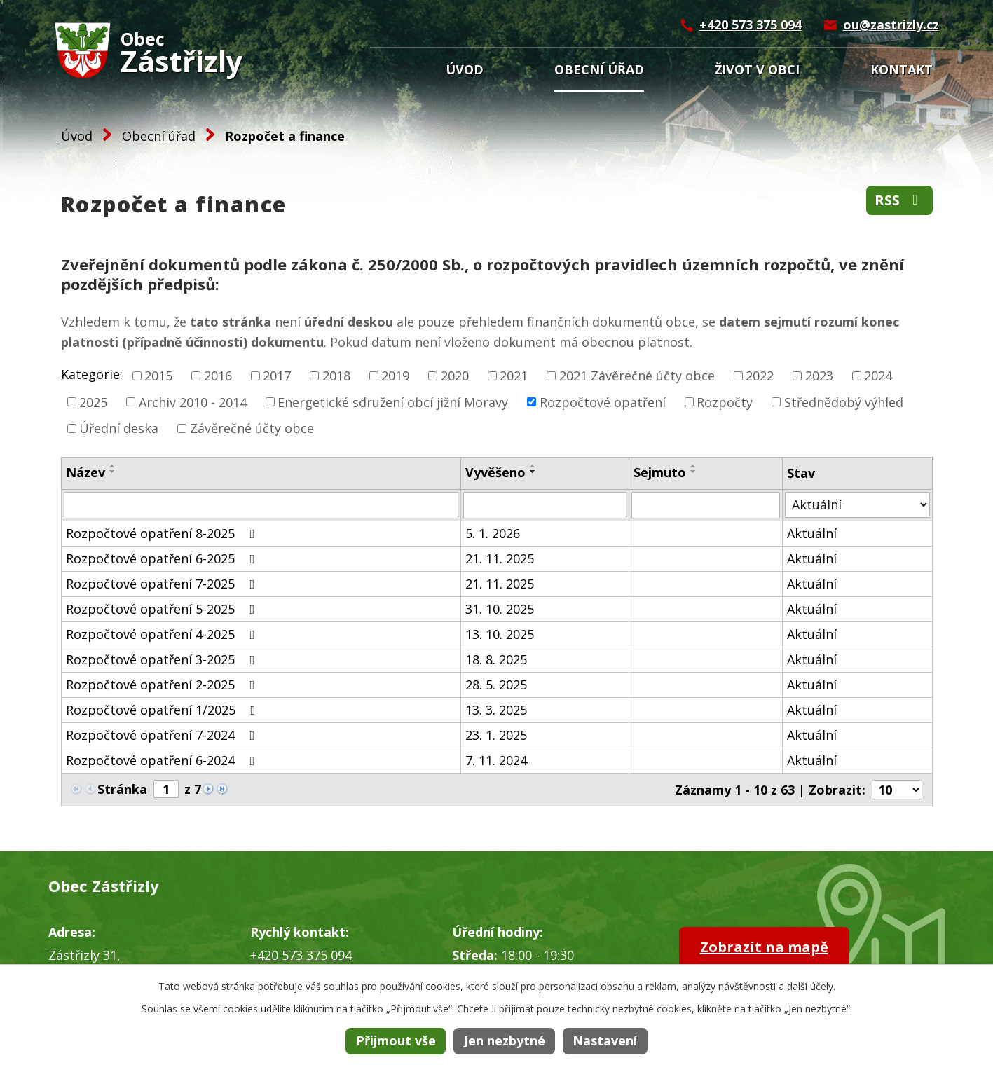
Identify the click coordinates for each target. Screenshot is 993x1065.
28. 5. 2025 (496, 684)
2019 (395, 375)
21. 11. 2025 (499, 558)
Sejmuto (660, 472)
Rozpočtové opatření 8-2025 (163, 533)
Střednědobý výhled (843, 401)
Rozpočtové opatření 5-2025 (163, 608)
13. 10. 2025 (499, 634)
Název (85, 472)
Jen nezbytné (504, 1040)
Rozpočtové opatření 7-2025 (163, 583)
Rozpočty (725, 401)
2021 (514, 375)
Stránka (122, 789)
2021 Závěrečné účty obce (637, 375)
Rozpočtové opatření (603, 401)
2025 (93, 401)
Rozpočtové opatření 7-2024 (163, 735)
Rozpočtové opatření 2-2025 (163, 684)
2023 (819, 375)
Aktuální (812, 533)
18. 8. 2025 (496, 659)
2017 (277, 375)
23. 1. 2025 (496, 735)
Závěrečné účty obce (252, 428)
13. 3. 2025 (496, 709)
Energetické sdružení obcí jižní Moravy (393, 401)
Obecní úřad (599, 69)
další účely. (811, 986)
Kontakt (901, 69)
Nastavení (605, 1040)
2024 (878, 375)
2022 (760, 375)
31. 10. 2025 (499, 608)
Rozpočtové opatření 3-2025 (163, 659)
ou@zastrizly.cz (891, 24)
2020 (455, 375)
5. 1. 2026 (492, 533)
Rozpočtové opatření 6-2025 (163, 558)
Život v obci (757, 69)
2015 (158, 375)
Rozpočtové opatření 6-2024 (163, 760)
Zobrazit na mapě (764, 946)
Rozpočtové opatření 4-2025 (163, 634)
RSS (899, 200)
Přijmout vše (396, 1040)
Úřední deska (118, 428)
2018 (336, 375)
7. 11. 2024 (496, 760)
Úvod (465, 69)
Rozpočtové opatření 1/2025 (163, 709)
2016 (218, 375)
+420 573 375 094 (750, 24)
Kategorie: (92, 374)
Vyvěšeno (495, 472)
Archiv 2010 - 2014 (193, 401)
